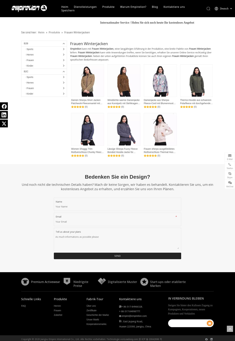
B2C (45, 72)
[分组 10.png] (144, 282)
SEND (117, 256)
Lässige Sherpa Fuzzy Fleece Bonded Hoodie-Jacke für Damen (123, 151)
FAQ (23, 303)
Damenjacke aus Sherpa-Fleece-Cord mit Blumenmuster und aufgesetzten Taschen (159, 103)
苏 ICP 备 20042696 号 (150, 337)
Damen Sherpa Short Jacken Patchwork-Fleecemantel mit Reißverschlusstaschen (86, 103)
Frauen (57, 308)
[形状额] (100, 281)
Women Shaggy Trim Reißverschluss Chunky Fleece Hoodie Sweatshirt (87, 151)
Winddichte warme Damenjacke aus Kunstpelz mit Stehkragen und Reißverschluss (124, 103)
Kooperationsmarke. (96, 322)
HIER (205, 23)
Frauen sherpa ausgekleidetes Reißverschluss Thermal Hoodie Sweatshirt (160, 151)
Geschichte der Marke (97, 313)
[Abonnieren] (212, 319)
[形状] (23, 281)
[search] (189, 319)
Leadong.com (131, 337)
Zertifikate (91, 308)
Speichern (68, 11)
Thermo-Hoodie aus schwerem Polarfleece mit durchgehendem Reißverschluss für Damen (196, 103)
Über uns (91, 303)
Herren (57, 303)
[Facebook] (4, 106)
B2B (45, 44)
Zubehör (58, 313)
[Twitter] (4, 123)
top (230, 329)
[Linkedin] (4, 115)
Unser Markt (92, 317)
